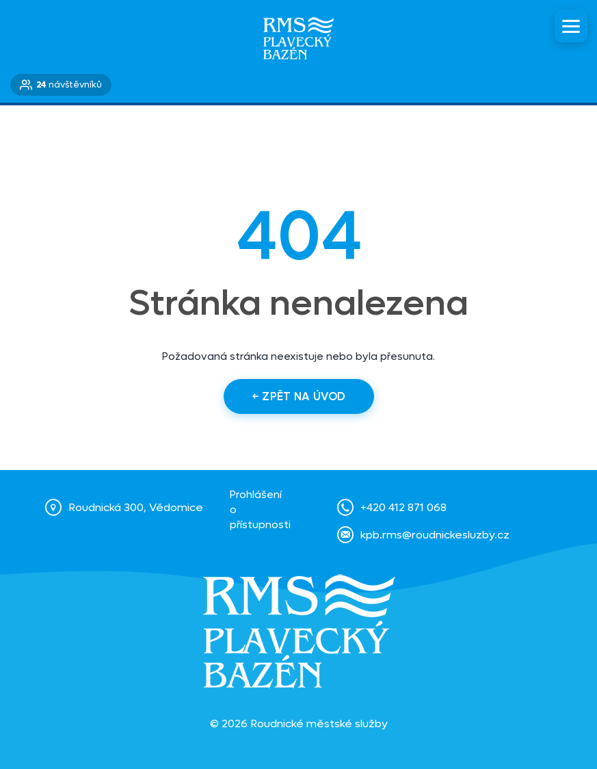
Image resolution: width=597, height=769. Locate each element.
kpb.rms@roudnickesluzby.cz (434, 534)
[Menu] (571, 26)
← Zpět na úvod (299, 396)
